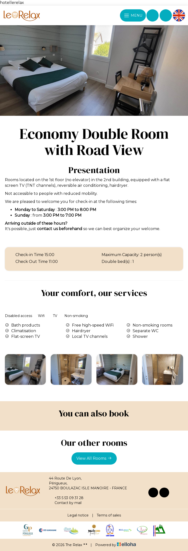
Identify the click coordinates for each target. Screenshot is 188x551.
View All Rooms (94, 458)
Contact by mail (65, 503)
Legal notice (78, 515)
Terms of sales (109, 515)
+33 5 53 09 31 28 (66, 498)
